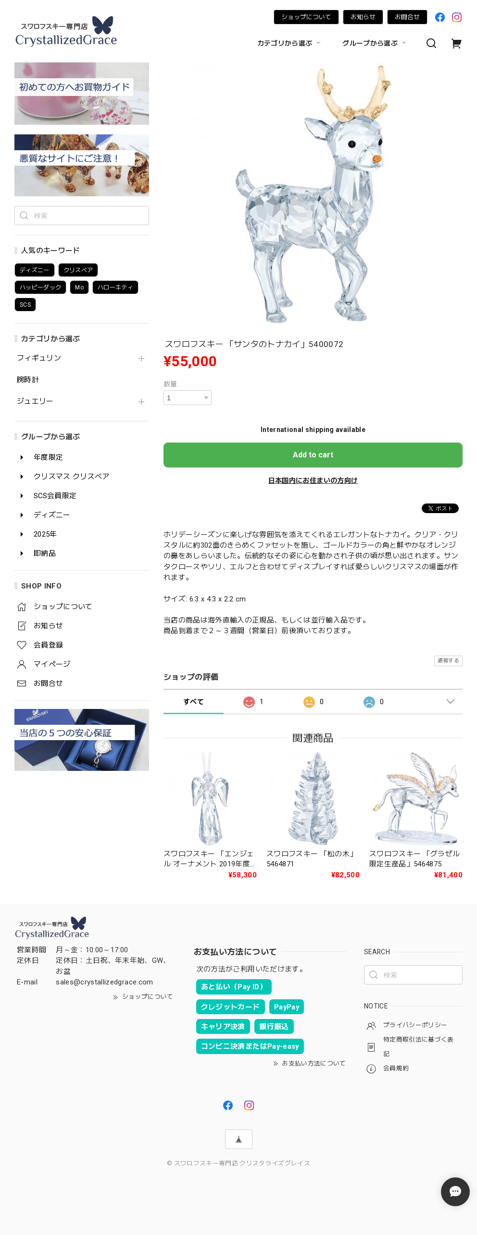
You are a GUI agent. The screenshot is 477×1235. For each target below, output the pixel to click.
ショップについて (306, 17)
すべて (193, 702)
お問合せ (407, 17)
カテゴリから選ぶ (290, 43)
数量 (170, 384)
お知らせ (363, 17)
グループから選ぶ (375, 43)
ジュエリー (35, 401)
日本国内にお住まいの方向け (313, 480)
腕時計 (28, 380)
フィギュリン (39, 358)
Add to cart (313, 454)
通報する (448, 661)
